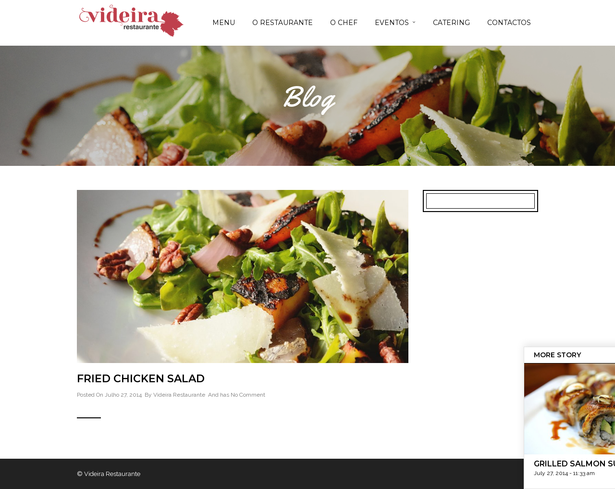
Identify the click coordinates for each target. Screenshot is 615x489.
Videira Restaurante (179, 394)
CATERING (451, 22)
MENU (223, 22)
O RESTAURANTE (282, 22)
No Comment (248, 394)
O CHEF (343, 22)
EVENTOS (392, 22)
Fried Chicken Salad (141, 378)
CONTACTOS (509, 22)
